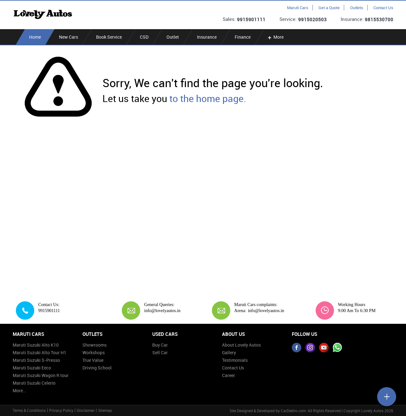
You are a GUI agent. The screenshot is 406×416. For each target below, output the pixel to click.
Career (228, 375)
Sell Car (160, 352)
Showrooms (94, 345)
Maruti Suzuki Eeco (32, 368)
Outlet (173, 37)
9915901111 (251, 19)
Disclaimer (86, 410)
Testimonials (235, 360)
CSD (144, 37)
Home (35, 37)
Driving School (97, 368)
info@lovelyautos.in (160, 310)
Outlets (356, 7)
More (275, 37)
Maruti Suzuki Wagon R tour (41, 375)
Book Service (109, 37)
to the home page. (207, 98)
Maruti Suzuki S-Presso (36, 360)
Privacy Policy (61, 410)
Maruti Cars (297, 7)
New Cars (68, 37)
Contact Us (383, 7)
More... (20, 390)
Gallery (229, 352)
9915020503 (312, 19)
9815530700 (379, 19)
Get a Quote (329, 7)
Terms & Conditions (29, 410)
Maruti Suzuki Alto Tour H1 (39, 352)
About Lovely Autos (241, 345)
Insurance (207, 37)
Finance (243, 37)
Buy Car (160, 345)
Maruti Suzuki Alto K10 (36, 345)
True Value (92, 360)
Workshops (93, 352)
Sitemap (105, 410)
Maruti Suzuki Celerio (34, 383)
